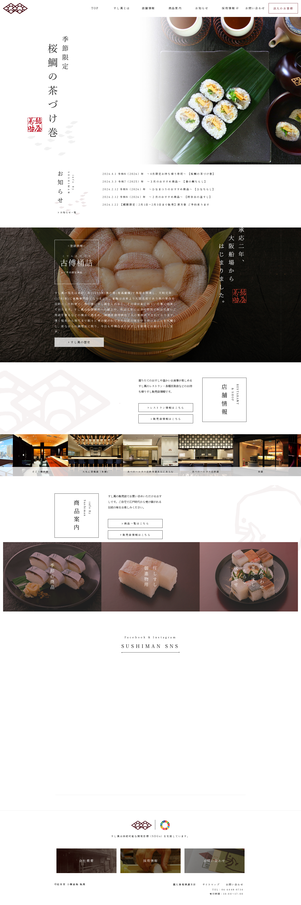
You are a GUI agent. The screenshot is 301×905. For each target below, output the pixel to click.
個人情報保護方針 (184, 884)
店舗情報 (148, 8)
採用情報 (228, 8)
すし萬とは (121, 8)
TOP (95, 8)
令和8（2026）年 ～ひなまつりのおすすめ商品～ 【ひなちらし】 (168, 189)
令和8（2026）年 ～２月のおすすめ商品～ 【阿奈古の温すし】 (166, 197)
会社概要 (86, 860)
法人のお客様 (283, 8)
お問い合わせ (255, 8)
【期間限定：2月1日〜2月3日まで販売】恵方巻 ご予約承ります (165, 204)
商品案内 (175, 8)
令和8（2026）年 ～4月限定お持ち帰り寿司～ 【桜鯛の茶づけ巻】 (167, 174)
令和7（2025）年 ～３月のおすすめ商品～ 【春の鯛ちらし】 (162, 181)
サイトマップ (211, 884)
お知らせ (201, 8)
